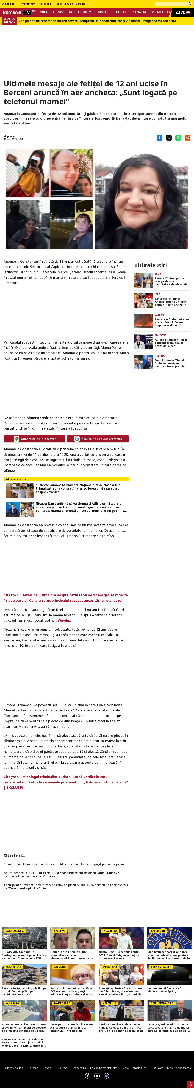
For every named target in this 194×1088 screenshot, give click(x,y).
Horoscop (45, 3)
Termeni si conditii (40, 1067)
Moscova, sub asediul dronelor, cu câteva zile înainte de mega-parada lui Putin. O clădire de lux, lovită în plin (169, 1027)
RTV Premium (27, 3)
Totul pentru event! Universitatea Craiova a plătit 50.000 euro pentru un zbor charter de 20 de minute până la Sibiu (66, 886)
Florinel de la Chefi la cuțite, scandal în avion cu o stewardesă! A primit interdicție (71, 955)
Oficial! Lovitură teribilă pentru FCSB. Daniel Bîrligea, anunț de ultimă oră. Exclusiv (119, 955)
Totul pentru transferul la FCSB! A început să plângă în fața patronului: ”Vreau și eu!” (71, 1027)
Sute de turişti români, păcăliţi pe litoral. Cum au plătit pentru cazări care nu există (24, 991)
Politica (47, 12)
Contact (62, 1067)
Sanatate (140, 12)
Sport (158, 273)
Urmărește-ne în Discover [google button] (35, 439)
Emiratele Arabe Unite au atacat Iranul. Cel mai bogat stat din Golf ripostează (172, 322)
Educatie (122, 12)
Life (157, 294)
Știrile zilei (8, 3)
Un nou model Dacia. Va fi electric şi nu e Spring (164, 990)
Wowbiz (64, 620)
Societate (66, 12)
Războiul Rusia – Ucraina (70, 3)
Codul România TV (134, 1067)
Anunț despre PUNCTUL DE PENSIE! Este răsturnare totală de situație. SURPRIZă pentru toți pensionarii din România (62, 874)
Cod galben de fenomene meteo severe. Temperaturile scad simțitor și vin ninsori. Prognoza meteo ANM (97, 21)
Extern (159, 314)
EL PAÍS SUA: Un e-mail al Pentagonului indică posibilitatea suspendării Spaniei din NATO (24, 955)
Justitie (104, 12)
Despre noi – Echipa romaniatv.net (95, 1067)
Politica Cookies (13, 1067)
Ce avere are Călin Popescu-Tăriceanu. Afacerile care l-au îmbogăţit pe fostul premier (66, 864)
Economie (86, 12)
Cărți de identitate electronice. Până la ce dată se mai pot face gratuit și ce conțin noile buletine (121, 1027)
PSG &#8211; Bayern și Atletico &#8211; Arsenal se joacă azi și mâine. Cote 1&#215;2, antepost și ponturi (23, 1042)
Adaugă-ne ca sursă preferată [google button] (98, 439)
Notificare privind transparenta (171, 1067)
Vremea (157, 12)
